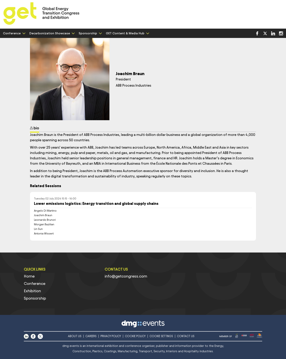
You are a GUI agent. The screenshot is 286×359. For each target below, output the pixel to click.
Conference (13, 33)
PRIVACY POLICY (110, 336)
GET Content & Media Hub (127, 33)
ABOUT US (74, 336)
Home (29, 276)
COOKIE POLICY (135, 336)
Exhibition (32, 291)
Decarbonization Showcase (51, 33)
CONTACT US (185, 336)
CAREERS (91, 336)
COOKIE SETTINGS (161, 336)
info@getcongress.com (126, 276)
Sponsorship (90, 33)
